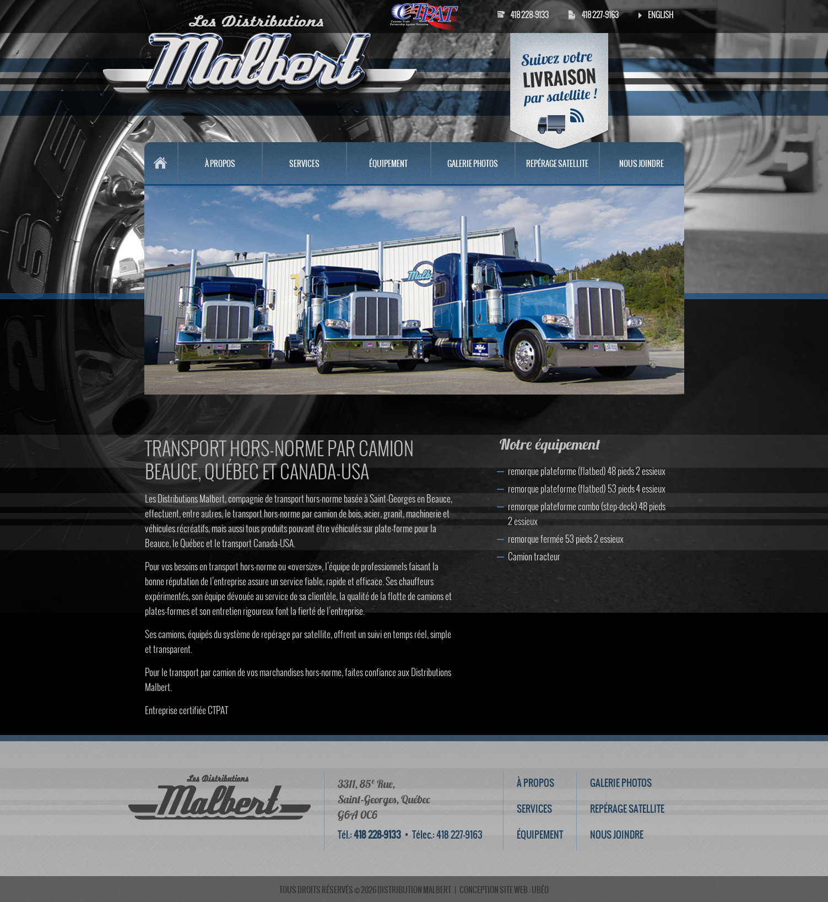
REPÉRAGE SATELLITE (557, 164)
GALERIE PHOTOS (472, 164)
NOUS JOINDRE (641, 164)
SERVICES (304, 164)
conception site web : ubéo (504, 890)
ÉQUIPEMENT (388, 164)
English (660, 15)
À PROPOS (220, 164)
